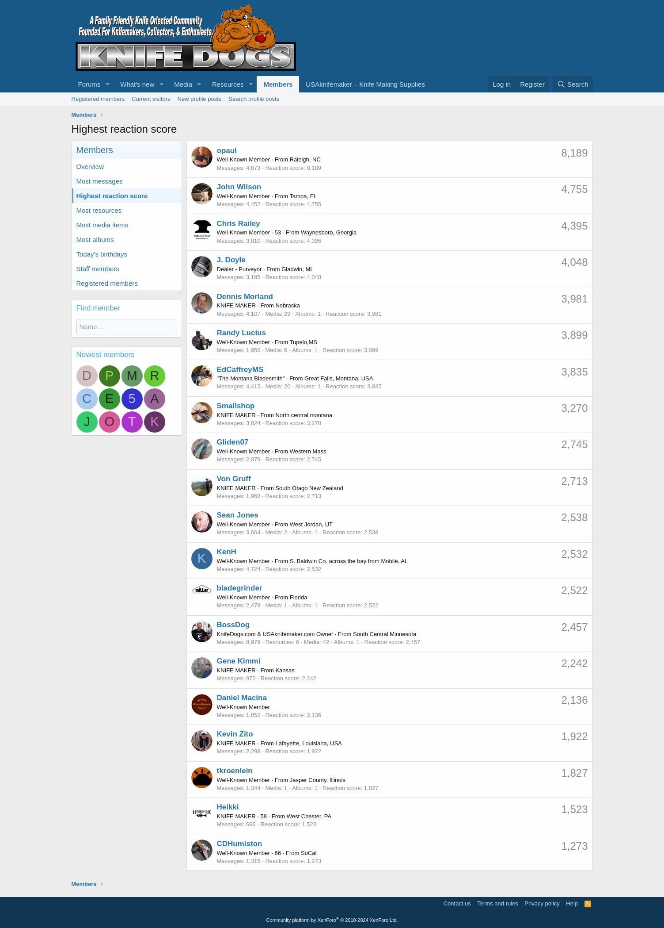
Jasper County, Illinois (317, 780)
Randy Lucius (241, 333)
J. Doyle (231, 260)
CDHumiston (239, 844)
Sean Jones (238, 515)
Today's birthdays (101, 254)
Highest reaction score (112, 195)
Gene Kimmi (239, 661)
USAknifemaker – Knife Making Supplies (365, 84)
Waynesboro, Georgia (329, 232)
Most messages (99, 181)
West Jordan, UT (311, 524)
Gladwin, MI (296, 269)
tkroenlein (235, 771)
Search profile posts (253, 99)
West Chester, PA (309, 816)
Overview (90, 166)
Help (572, 903)
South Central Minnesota (384, 634)
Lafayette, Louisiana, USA (308, 743)
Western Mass (308, 451)
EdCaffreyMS (240, 369)
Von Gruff (234, 479)
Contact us (457, 903)
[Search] (573, 84)
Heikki (228, 807)
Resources (228, 84)
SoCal (308, 853)
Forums (89, 84)
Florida (298, 597)
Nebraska (287, 305)
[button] (107, 84)
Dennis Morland (245, 296)
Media (183, 84)
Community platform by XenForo (332, 920)
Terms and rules (497, 903)
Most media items (102, 225)
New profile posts (200, 99)
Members (277, 84)
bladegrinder (239, 588)
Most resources (99, 210)
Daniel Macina (242, 698)
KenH (226, 552)
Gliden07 (233, 442)
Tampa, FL (303, 196)
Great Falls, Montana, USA (338, 378)
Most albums (95, 239)
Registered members (98, 99)
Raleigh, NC (305, 159)
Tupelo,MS (303, 342)
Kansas (284, 670)
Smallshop (236, 406)
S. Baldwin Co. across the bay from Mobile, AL (349, 561)
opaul (227, 150)
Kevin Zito (235, 734)
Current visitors (151, 99)
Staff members (97, 268)
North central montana (303, 415)
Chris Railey (238, 223)
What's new (137, 84)
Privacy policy (541, 903)
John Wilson (239, 187)
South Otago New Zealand (309, 488)
